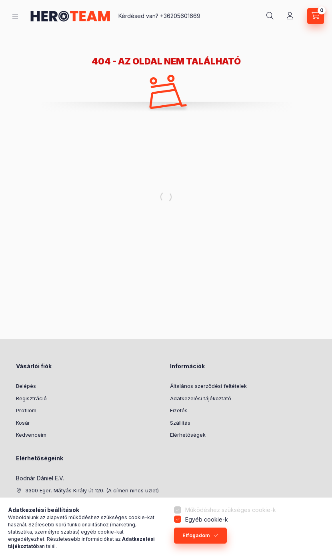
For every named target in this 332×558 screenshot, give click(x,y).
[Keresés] (270, 16)
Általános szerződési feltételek (208, 386)
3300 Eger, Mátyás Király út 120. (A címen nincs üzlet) (92, 490)
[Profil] (290, 16)
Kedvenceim (31, 435)
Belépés (26, 386)
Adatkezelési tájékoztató (200, 398)
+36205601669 (180, 15)
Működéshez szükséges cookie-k (230, 511)
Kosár (23, 423)
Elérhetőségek (188, 435)
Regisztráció (31, 398)
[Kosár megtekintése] (315, 16)
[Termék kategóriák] (15, 16)
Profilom (26, 410)
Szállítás (180, 423)
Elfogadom (196, 536)
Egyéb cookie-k (206, 520)
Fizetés (179, 410)
